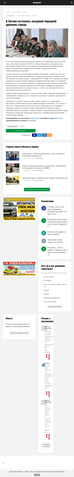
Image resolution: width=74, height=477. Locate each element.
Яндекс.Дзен (35, 118)
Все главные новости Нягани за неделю (37, 189)
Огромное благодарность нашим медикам (57, 233)
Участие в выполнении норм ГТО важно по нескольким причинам (18, 325)
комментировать (20, 130)
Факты (9, 318)
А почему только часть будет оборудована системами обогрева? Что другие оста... (57, 210)
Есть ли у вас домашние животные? (53, 267)
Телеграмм (32, 121)
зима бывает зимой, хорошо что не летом (55, 241)
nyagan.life (37, 3)
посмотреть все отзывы (46, 445)
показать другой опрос (54, 306)
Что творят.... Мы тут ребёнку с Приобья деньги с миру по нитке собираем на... (58, 251)
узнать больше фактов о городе (19, 333)
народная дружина (12, 126)
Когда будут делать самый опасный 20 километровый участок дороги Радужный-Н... (57, 222)
